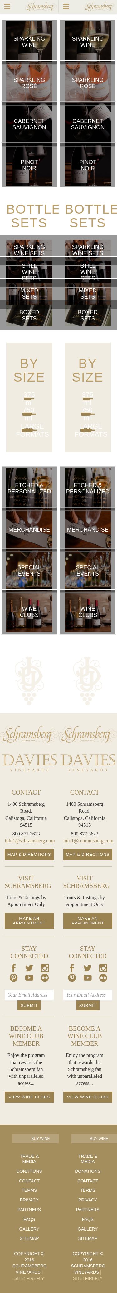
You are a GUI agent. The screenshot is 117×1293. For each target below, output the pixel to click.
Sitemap (29, 1238)
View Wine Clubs (29, 1097)
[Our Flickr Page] (45, 979)
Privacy (29, 1199)
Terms (29, 1190)
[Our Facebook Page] (14, 969)
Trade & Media (29, 1159)
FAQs (29, 1219)
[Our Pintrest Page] (14, 979)
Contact (29, 1180)
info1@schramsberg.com (30, 840)
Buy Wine (40, 1139)
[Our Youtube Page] (29, 979)
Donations (29, 1171)
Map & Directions (29, 854)
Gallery (29, 1228)
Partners (29, 1209)
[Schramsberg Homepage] (29, 734)
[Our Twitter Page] (29, 969)
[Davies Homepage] (29, 762)
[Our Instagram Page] (45, 969)
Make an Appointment (29, 921)
